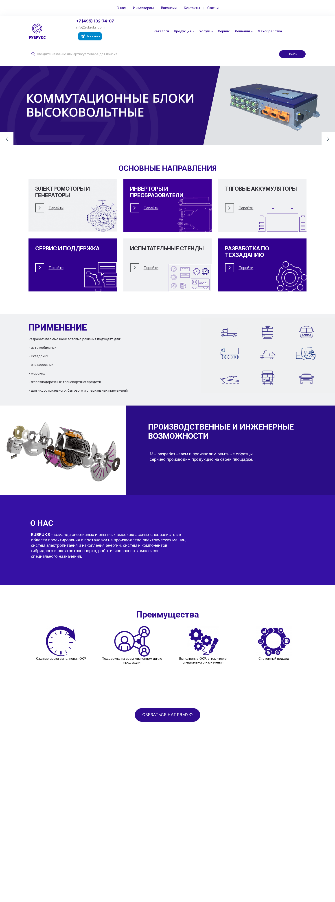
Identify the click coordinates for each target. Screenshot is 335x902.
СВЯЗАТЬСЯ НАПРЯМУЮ (167, 714)
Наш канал (90, 36)
